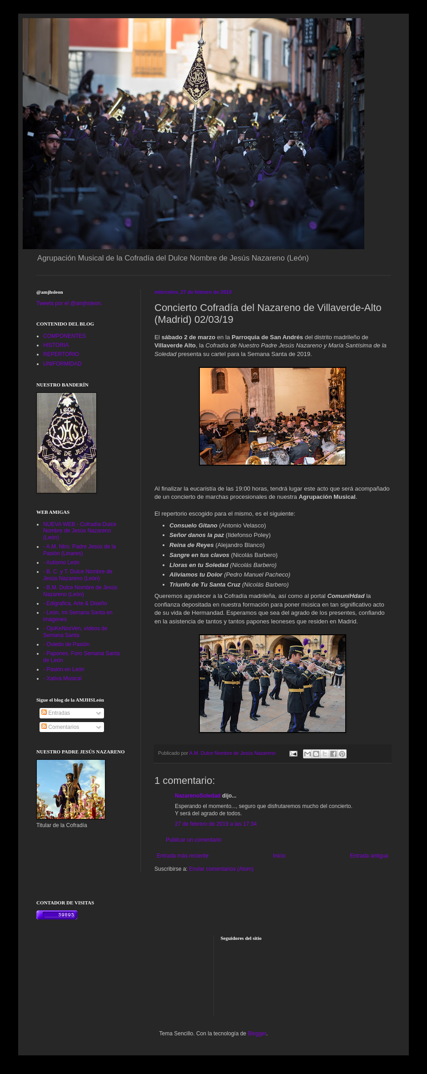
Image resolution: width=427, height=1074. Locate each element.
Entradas (55, 713)
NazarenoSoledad (198, 796)
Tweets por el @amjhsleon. (69, 303)
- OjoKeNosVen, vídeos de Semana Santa (75, 631)
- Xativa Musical (62, 678)
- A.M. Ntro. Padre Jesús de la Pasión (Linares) (79, 549)
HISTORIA (56, 345)
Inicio (279, 856)
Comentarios (60, 727)
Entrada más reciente (183, 856)
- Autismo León (61, 562)
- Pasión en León (63, 669)
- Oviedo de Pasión (66, 644)
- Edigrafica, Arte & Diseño (75, 603)
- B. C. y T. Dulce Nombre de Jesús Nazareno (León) (78, 574)
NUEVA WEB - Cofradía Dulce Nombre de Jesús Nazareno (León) (79, 531)
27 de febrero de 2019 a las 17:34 (216, 824)
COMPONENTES (64, 336)
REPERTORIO (61, 354)
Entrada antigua (369, 856)
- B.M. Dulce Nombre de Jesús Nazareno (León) (80, 590)
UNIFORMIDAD (62, 364)
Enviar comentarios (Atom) (221, 869)
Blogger (257, 1033)
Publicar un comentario (194, 840)
